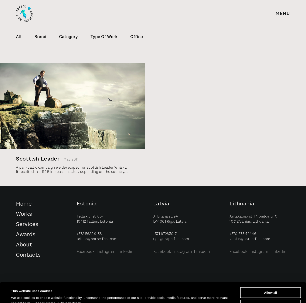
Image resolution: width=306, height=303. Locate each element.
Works (24, 214)
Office (136, 37)
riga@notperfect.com (171, 239)
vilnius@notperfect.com (250, 239)
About (24, 245)
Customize (270, 285)
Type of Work (104, 37)
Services (27, 224)
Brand (40, 37)
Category (68, 37)
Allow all (270, 272)
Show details (21, 295)
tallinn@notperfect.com (97, 239)
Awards (25, 235)
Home (24, 204)
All (19, 37)
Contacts (28, 255)
